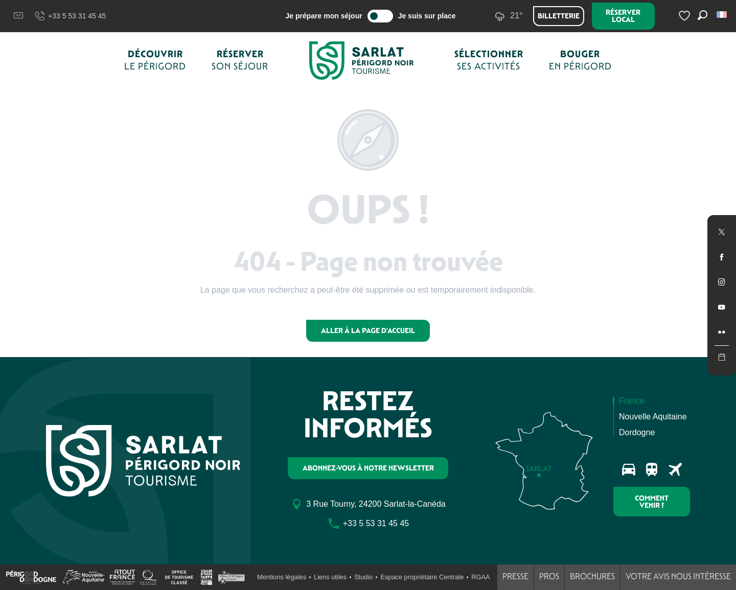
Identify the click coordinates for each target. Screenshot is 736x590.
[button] (722, 14)
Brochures (592, 576)
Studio (363, 577)
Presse (515, 576)
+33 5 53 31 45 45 (70, 16)
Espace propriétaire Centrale (422, 577)
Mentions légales (281, 577)
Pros (549, 576)
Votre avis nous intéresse (678, 576)
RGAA (480, 577)
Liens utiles (330, 577)
